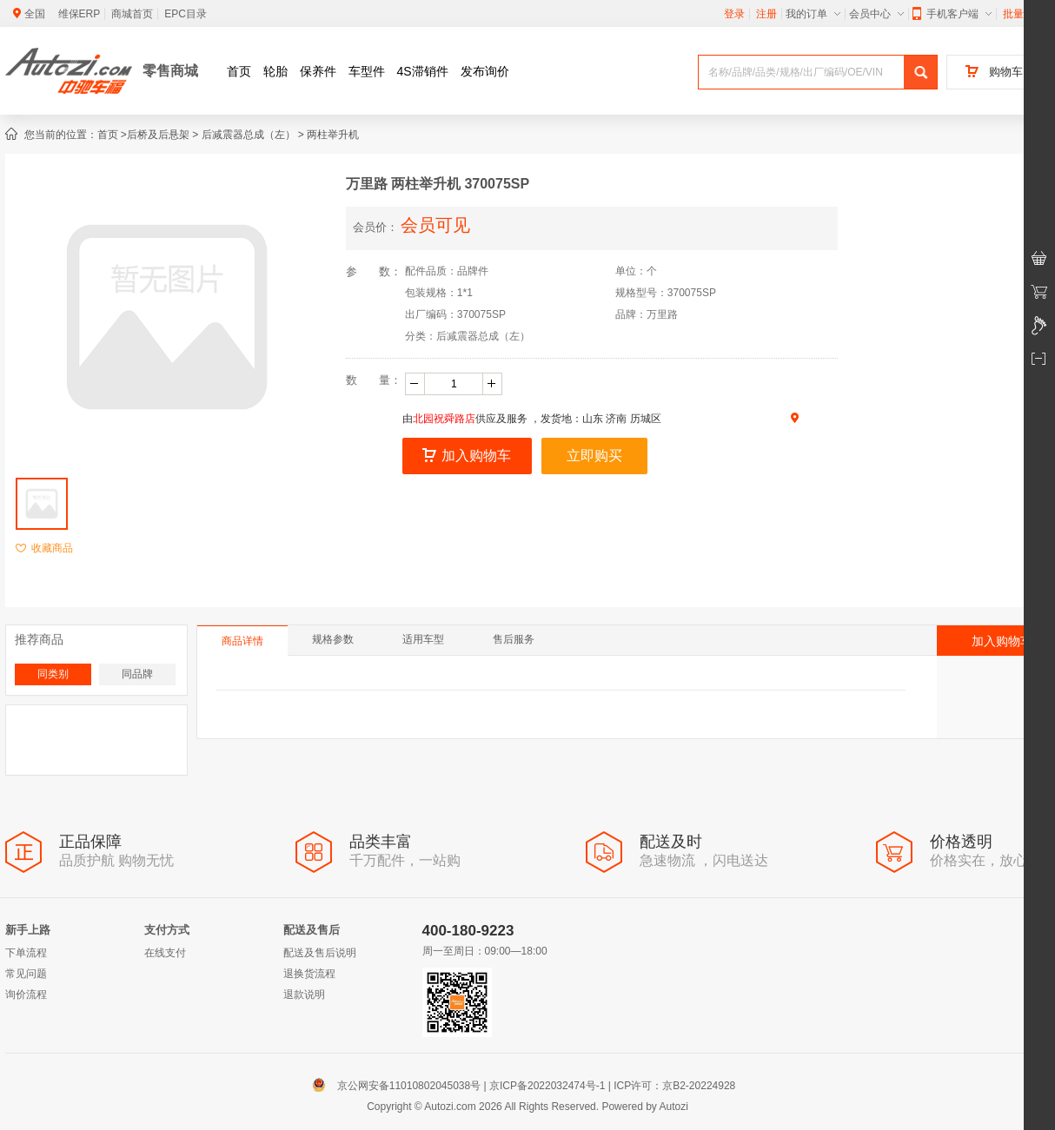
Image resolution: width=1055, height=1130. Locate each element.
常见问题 (26, 974)
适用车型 (423, 639)
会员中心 (876, 14)
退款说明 (304, 994)
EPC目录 (185, 14)
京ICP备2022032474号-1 (547, 1086)
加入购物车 (466, 455)
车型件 (366, 71)
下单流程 (26, 953)
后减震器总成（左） (248, 135)
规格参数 (333, 639)
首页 (239, 71)
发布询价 (485, 71)
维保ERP (79, 14)
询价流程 (26, 994)
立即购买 (594, 455)
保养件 (318, 71)
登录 (734, 14)
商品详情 (242, 641)
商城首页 (132, 14)
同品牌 (137, 674)
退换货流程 (309, 974)
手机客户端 (952, 14)
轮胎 (275, 71)
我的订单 (813, 14)
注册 (766, 14)
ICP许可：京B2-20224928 (674, 1086)
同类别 (53, 674)
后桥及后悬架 (158, 135)
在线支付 (165, 953)
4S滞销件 (422, 71)
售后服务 (513, 639)
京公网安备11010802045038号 (400, 1086)
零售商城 (170, 70)
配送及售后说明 (319, 953)
